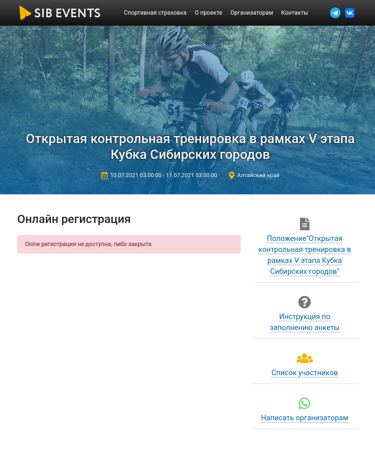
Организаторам (251, 12)
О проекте (208, 12)
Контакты (294, 12)
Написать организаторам (304, 417)
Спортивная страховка (155, 12)
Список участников (304, 372)
